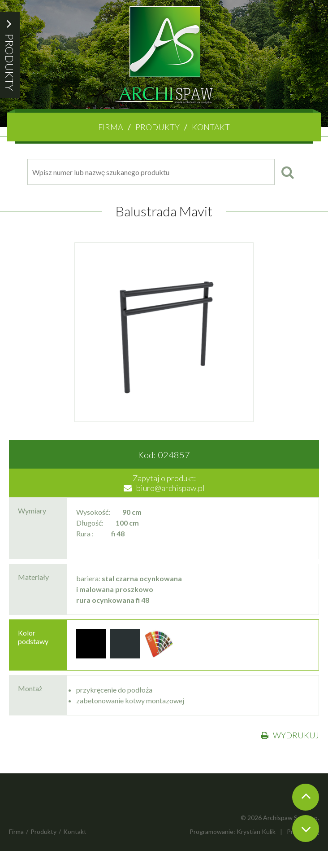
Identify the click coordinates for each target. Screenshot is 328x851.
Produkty (157, 127)
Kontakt (211, 127)
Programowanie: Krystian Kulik (233, 831)
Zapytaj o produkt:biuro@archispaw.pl (164, 483)
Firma (110, 127)
